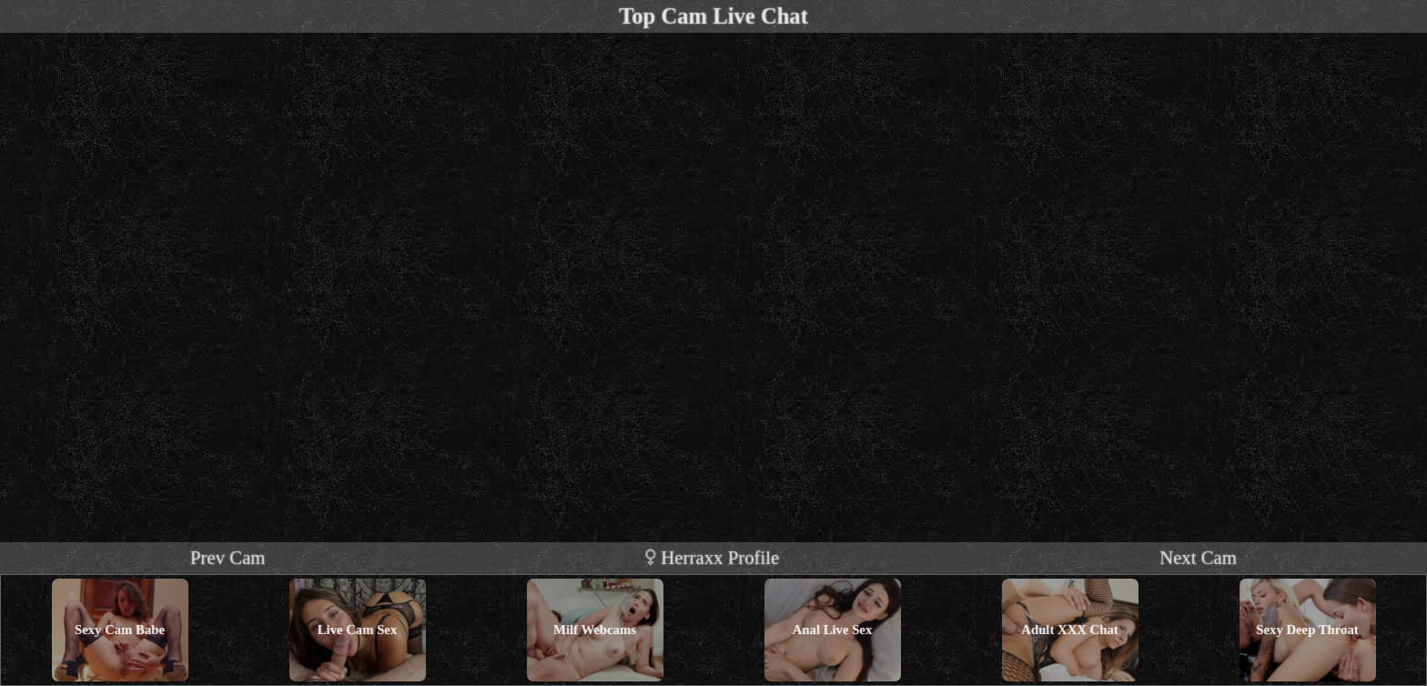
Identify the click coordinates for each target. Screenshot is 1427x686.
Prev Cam (228, 557)
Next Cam (1198, 557)
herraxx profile (712, 557)
